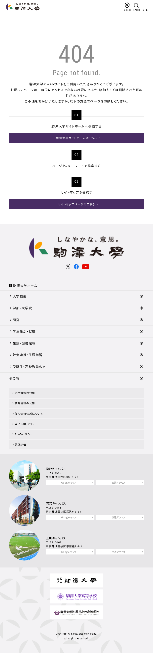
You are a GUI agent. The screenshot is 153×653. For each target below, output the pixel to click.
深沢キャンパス (56, 503)
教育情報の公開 (25, 403)
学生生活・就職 (24, 331)
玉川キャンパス (56, 538)
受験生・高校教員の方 (29, 366)
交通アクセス (118, 482)
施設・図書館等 (24, 343)
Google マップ (68, 482)
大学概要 (20, 296)
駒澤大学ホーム (25, 285)
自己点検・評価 (24, 424)
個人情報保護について (29, 413)
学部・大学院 (22, 308)
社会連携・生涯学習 (28, 354)
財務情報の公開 (25, 393)
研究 (16, 319)
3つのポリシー (24, 434)
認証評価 (20, 444)
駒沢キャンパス (56, 469)
